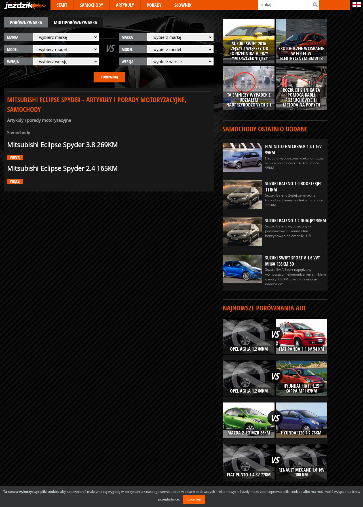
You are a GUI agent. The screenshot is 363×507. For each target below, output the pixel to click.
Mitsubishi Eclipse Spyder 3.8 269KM (62, 144)
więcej (15, 157)
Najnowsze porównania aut (264, 307)
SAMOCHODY (91, 5)
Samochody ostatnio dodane (265, 128)
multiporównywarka (75, 23)
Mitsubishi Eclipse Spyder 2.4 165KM (62, 168)
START (62, 5)
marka (12, 37)
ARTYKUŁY (125, 5)
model (12, 49)
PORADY (154, 5)
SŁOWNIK (182, 5)
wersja (13, 61)
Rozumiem (193, 499)
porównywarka (26, 23)
